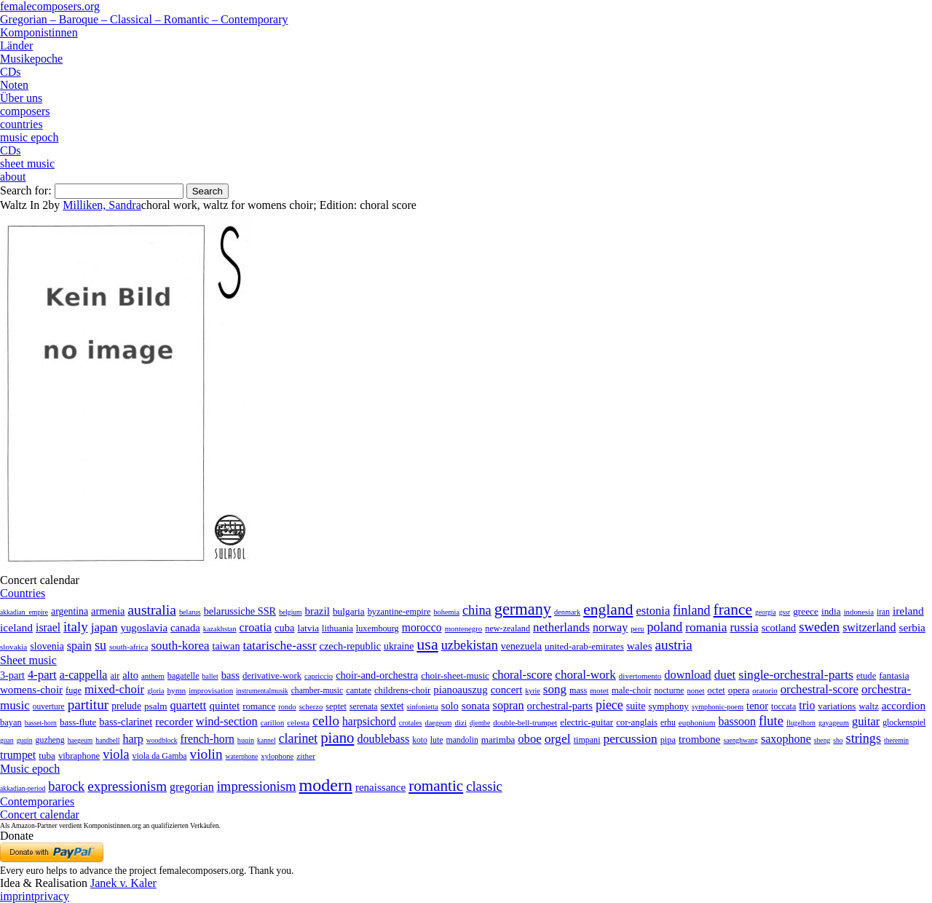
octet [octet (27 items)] (716, 690)
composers (25, 111)
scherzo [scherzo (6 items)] (311, 706)
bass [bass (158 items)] (230, 675)
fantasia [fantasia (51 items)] (894, 675)
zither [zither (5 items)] (305, 756)
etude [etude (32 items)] (866, 676)
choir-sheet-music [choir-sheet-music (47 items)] (455, 675)
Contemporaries (37, 801)
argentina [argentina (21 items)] (69, 611)
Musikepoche (31, 58)
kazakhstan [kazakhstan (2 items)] (220, 629)
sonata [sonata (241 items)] (476, 705)
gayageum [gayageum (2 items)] (833, 723)
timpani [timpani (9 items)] (587, 740)
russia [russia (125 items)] (744, 627)
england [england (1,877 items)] (608, 609)
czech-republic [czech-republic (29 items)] (351, 646)
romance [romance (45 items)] (258, 706)
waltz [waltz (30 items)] (869, 706)
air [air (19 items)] (114, 676)
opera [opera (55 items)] (739, 690)
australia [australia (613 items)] (151, 610)
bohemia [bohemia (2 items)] (446, 612)
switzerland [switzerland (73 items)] (869, 627)
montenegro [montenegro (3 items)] (464, 628)
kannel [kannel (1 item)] (266, 740)
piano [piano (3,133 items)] (337, 737)
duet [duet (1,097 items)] (725, 675)
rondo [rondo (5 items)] (287, 707)
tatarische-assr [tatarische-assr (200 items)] (280, 645)
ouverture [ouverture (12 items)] (49, 706)
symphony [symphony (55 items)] (668, 706)
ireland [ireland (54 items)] (908, 610)
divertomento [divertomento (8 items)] (640, 675)
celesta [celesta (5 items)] (298, 722)
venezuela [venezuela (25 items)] (521, 646)
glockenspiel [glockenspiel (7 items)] (903, 722)
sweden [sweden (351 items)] (819, 626)
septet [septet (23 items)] (336, 706)
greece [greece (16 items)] (805, 611)
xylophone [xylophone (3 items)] (277, 756)
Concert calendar (39, 814)
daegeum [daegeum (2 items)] (438, 723)
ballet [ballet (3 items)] (210, 676)
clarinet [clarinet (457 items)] (298, 738)
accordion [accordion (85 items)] (903, 705)
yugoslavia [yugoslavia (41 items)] (143, 628)
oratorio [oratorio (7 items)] (764, 690)
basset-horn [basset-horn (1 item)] (41, 723)
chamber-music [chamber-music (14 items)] (317, 690)
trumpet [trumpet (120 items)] (18, 755)
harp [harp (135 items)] (132, 739)
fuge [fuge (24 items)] (74, 690)
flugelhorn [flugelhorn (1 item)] (801, 723)
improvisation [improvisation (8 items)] (211, 690)
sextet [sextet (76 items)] (392, 706)
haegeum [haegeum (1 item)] (80, 740)
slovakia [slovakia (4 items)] (13, 646)
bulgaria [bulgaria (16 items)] (349, 611)
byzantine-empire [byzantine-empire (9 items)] (399, 612)
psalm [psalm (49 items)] (155, 706)
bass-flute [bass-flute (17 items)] (78, 722)
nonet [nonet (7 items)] (695, 690)
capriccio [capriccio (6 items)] (318, 675)
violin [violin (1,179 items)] (206, 754)
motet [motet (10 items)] (599, 690)
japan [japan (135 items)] (104, 627)
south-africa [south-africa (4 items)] (129, 646)
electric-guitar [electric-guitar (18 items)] (586, 722)
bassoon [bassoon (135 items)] (737, 721)
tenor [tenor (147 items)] (757, 705)
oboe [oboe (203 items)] (529, 739)
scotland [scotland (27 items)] (779, 628)
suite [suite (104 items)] (636, 705)
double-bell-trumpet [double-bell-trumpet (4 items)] (525, 722)
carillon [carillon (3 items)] (273, 723)
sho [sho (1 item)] (837, 740)
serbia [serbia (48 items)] (912, 627)
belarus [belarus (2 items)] (190, 612)
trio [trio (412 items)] (807, 705)
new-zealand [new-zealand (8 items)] (507, 628)
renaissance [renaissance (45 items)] (380, 787)
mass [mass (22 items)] (578, 690)
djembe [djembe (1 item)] (480, 723)
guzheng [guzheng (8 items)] (50, 740)
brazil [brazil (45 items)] (317, 611)
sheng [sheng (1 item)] (822, 740)
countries (21, 124)
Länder (16, 45)
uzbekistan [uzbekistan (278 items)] (469, 645)
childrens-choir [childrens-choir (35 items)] (402, 690)
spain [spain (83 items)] (79, 645)
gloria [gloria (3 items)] (155, 691)
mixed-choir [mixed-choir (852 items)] (114, 689)
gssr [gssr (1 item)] (784, 612)
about (13, 176)
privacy (51, 896)
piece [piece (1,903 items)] (609, 705)
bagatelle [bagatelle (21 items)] (183, 676)
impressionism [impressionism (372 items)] (256, 786)
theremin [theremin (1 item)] (896, 740)
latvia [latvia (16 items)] (308, 628)
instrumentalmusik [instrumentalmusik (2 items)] (262, 691)
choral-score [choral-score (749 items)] (522, 675)
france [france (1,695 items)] (733, 609)
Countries (22, 593)
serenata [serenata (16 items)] (364, 706)
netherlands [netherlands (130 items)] (561, 627)
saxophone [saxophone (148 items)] (786, 739)
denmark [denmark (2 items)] (567, 612)
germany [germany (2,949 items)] (522, 609)
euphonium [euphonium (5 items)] (697, 722)
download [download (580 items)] (687, 675)
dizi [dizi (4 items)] (460, 722)
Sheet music (28, 660)
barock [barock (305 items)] (66, 786)
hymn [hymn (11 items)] (176, 690)
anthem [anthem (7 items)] (153, 675)
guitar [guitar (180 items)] (866, 721)
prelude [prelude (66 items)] (126, 706)
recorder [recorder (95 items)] (174, 721)
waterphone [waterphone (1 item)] (242, 756)
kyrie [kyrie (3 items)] (532, 691)
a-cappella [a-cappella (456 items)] (84, 675)
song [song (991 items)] (554, 689)
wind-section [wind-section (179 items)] (227, 721)
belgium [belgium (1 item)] (290, 612)
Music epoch (30, 768)
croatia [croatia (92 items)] (256, 627)
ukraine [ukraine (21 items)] (399, 646)
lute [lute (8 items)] (436, 740)
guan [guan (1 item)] (7, 740)
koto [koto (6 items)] (419, 740)
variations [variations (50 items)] (837, 706)
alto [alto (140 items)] (130, 675)
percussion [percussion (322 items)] (630, 739)
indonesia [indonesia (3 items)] (859, 611)
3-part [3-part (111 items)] (12, 675)
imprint (17, 896)
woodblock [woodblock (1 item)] (162, 740)
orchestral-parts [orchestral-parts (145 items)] (560, 705)
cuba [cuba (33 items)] (284, 628)
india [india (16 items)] (831, 611)
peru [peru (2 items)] (637, 629)
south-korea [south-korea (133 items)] (180, 645)
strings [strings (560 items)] (863, 738)
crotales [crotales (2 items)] (410, 723)
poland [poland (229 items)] (665, 627)
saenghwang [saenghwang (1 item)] (740, 740)
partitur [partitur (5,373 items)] (88, 704)
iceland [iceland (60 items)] (16, 627)
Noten (14, 85)
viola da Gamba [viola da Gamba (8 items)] (160, 756)
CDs (10, 72)
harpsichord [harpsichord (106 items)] (369, 721)
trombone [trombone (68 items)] (699, 739)
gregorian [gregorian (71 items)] (192, 787)
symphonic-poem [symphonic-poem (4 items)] (717, 707)
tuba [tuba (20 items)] (47, 755)
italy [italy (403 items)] (75, 626)
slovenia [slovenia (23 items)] (47, 646)
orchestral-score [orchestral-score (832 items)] (819, 689)
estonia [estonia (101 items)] (653, 611)
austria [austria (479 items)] (673, 644)
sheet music (27, 163)
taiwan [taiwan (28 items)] (226, 646)
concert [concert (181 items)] (507, 689)
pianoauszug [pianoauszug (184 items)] (460, 689)
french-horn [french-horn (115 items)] (207, 739)
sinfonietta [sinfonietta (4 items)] (422, 707)
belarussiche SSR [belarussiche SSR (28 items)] (240, 611)
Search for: (26, 190)
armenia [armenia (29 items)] (108, 611)
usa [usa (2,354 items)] (427, 644)
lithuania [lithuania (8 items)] (337, 628)
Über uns (21, 98)
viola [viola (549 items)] (116, 754)
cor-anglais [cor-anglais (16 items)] (636, 722)
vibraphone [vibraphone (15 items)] (79, 756)
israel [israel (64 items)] (48, 627)
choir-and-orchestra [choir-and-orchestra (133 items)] (377, 675)
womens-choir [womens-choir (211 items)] (31, 689)
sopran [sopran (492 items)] (508, 705)
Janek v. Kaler (123, 883)
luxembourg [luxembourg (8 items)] (377, 628)
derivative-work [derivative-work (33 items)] (271, 676)
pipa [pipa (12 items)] (668, 740)
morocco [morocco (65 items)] (422, 627)
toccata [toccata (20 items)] (783, 706)
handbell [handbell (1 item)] (107, 740)
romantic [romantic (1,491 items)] (435, 785)
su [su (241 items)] (100, 645)
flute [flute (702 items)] (771, 720)
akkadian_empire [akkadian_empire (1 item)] (24, 612)
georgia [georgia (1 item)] (765, 612)
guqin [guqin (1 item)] (25, 740)
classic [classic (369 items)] (484, 786)
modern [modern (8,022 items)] (325, 785)
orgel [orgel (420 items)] (558, 738)
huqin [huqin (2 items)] (245, 740)
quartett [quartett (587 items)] (188, 705)
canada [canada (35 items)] (185, 628)
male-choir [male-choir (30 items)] (631, 690)
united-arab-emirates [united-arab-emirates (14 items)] (584, 646)
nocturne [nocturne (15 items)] (669, 690)
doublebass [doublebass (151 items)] (383, 739)
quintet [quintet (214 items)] (224, 705)
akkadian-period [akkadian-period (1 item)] (22, 788)
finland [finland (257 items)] (691, 610)
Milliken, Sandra (102, 205)
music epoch (29, 137)
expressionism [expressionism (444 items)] (127, 786)
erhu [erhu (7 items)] (668, 722)
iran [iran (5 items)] (883, 611)
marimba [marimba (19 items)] (498, 739)
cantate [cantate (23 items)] (358, 690)
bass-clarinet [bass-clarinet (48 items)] (125, 721)
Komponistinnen (39, 32)
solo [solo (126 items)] (450, 705)
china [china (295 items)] (476, 610)
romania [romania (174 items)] (706, 627)
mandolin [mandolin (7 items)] (462, 740)
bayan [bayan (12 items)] (11, 722)
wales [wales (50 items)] (639, 645)
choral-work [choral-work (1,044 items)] (585, 675)
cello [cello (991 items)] (325, 720)
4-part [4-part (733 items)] (42, 675)
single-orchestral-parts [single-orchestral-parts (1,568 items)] (795, 674)
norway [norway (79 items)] (610, 627)
